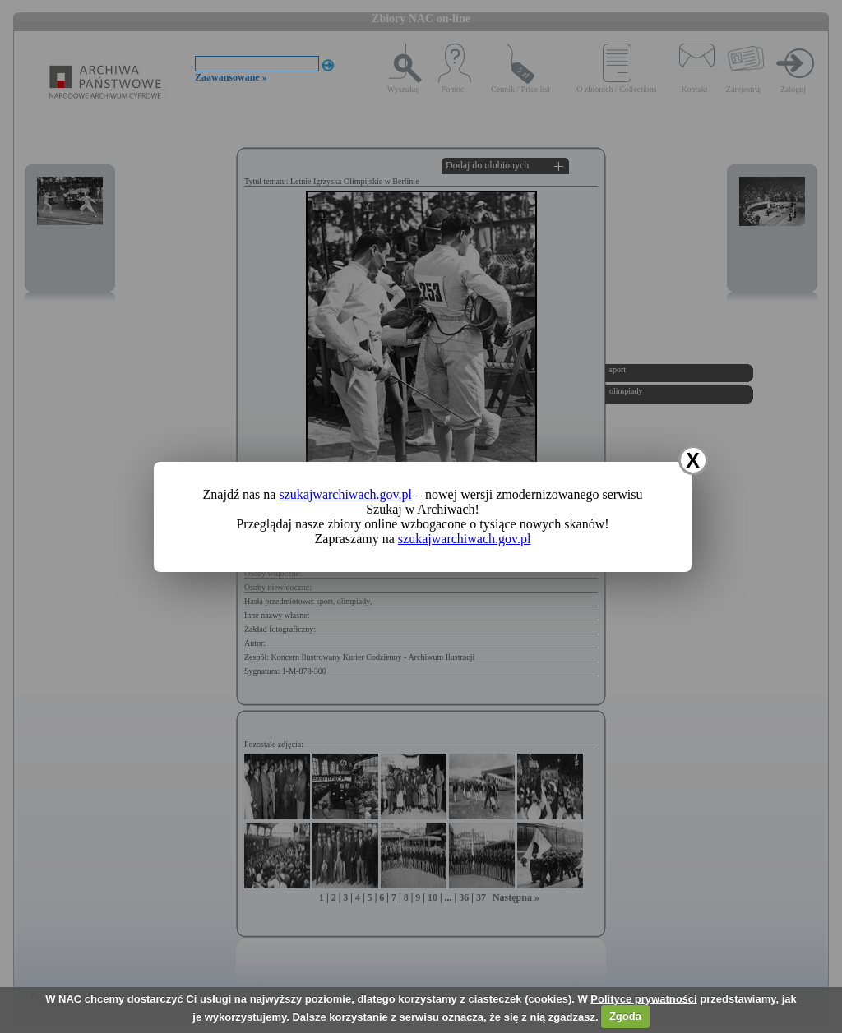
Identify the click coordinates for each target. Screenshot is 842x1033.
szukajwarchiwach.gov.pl (345, 494)
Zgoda (625, 1016)
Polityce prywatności (643, 999)
